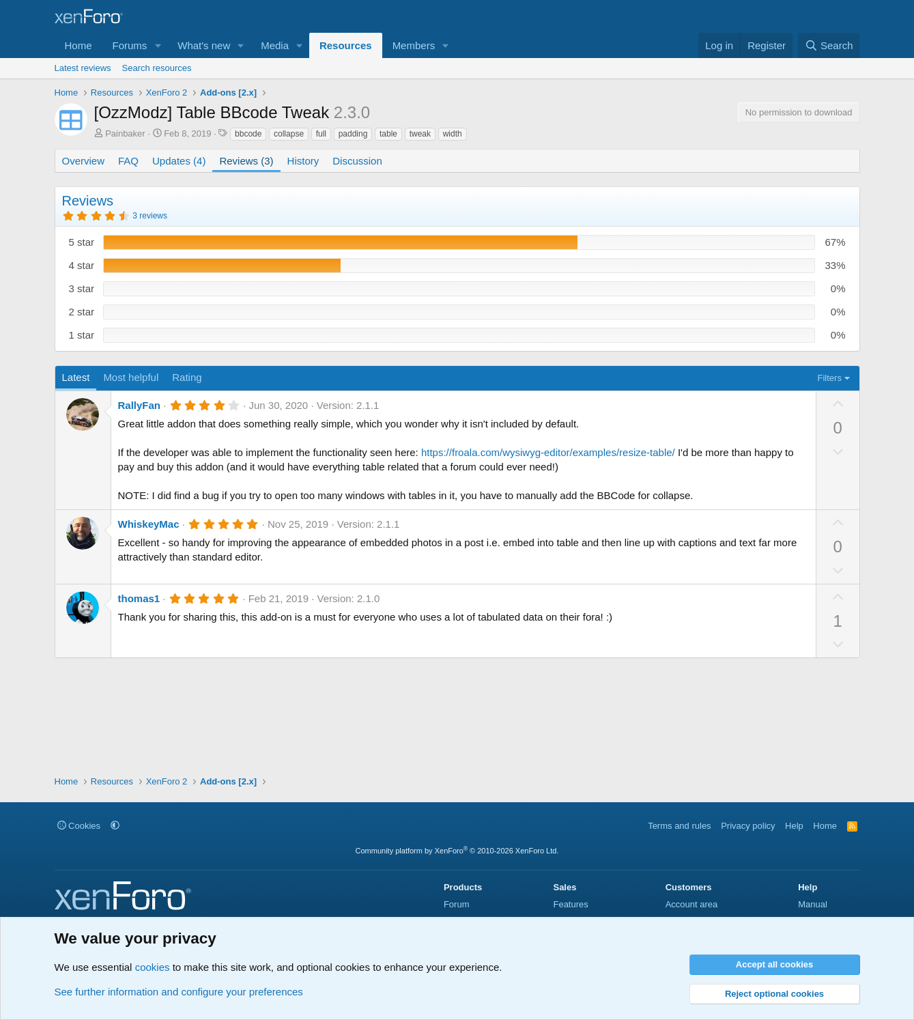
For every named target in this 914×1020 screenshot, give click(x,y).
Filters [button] (830, 378)
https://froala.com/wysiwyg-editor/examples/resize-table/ (548, 452)
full (321, 134)
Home (78, 45)
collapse (289, 134)
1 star (82, 335)
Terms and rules (679, 826)
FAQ (128, 161)
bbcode (248, 134)
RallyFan (139, 405)
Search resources (157, 68)
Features (570, 904)
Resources (345, 45)
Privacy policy (748, 826)
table (388, 134)
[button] (157, 45)
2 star (82, 311)
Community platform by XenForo (457, 851)
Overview (83, 161)
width (452, 134)
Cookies (79, 826)
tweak (420, 134)
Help (794, 826)
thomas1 (139, 598)
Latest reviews (83, 68)
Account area (692, 904)
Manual (812, 904)
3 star (82, 288)
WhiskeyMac (149, 524)
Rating (186, 377)
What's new (203, 45)
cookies (152, 967)
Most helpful (130, 377)
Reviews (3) (246, 161)
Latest (76, 377)
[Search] (829, 45)
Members (413, 45)
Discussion (357, 161)
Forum (457, 904)
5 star (82, 242)
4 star (82, 265)
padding (353, 134)
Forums (130, 45)
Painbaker (125, 133)
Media (275, 45)
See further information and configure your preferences (179, 991)
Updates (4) (178, 161)
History (303, 161)
